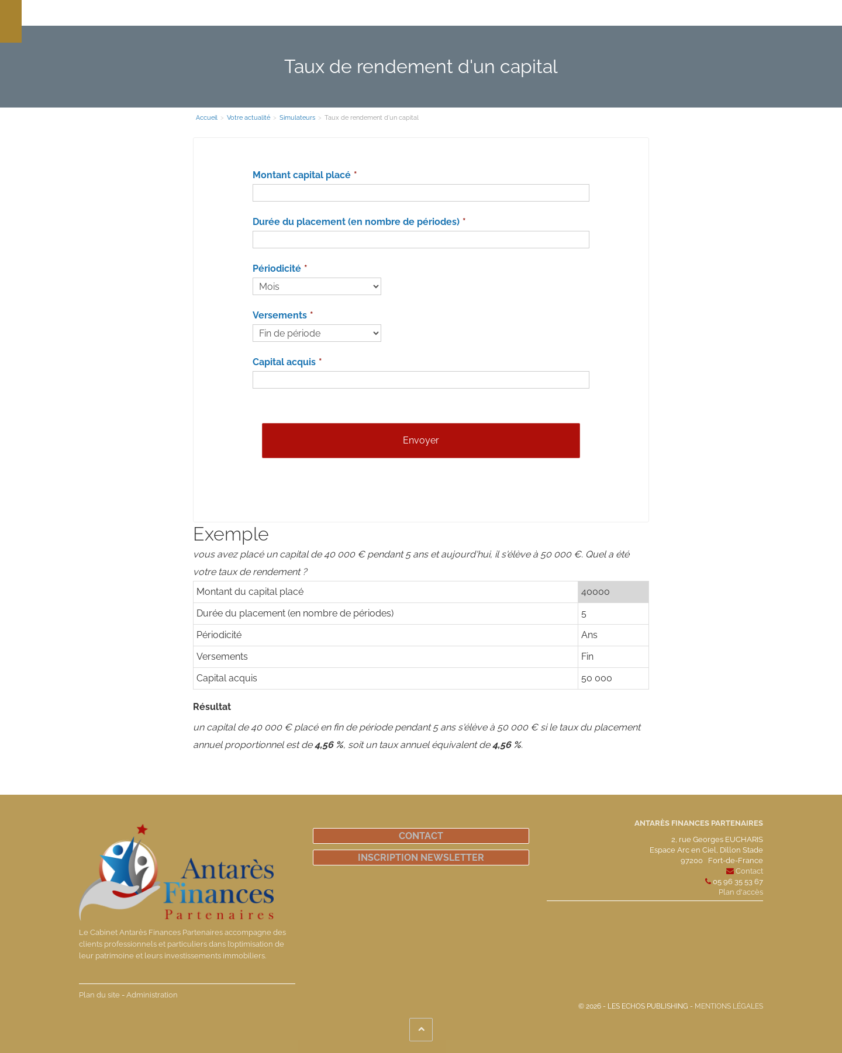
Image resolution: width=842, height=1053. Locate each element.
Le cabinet (222, 13)
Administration (152, 994)
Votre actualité (543, 13)
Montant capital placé (302, 175)
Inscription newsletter (421, 857)
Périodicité (277, 268)
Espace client (608, 13)
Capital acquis (284, 362)
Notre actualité (475, 13)
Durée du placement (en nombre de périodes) (356, 221)
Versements (280, 315)
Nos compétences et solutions (311, 13)
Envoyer (421, 440)
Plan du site (99, 994)
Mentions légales (729, 1006)
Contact (421, 835)
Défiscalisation (408, 13)
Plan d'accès (741, 892)
